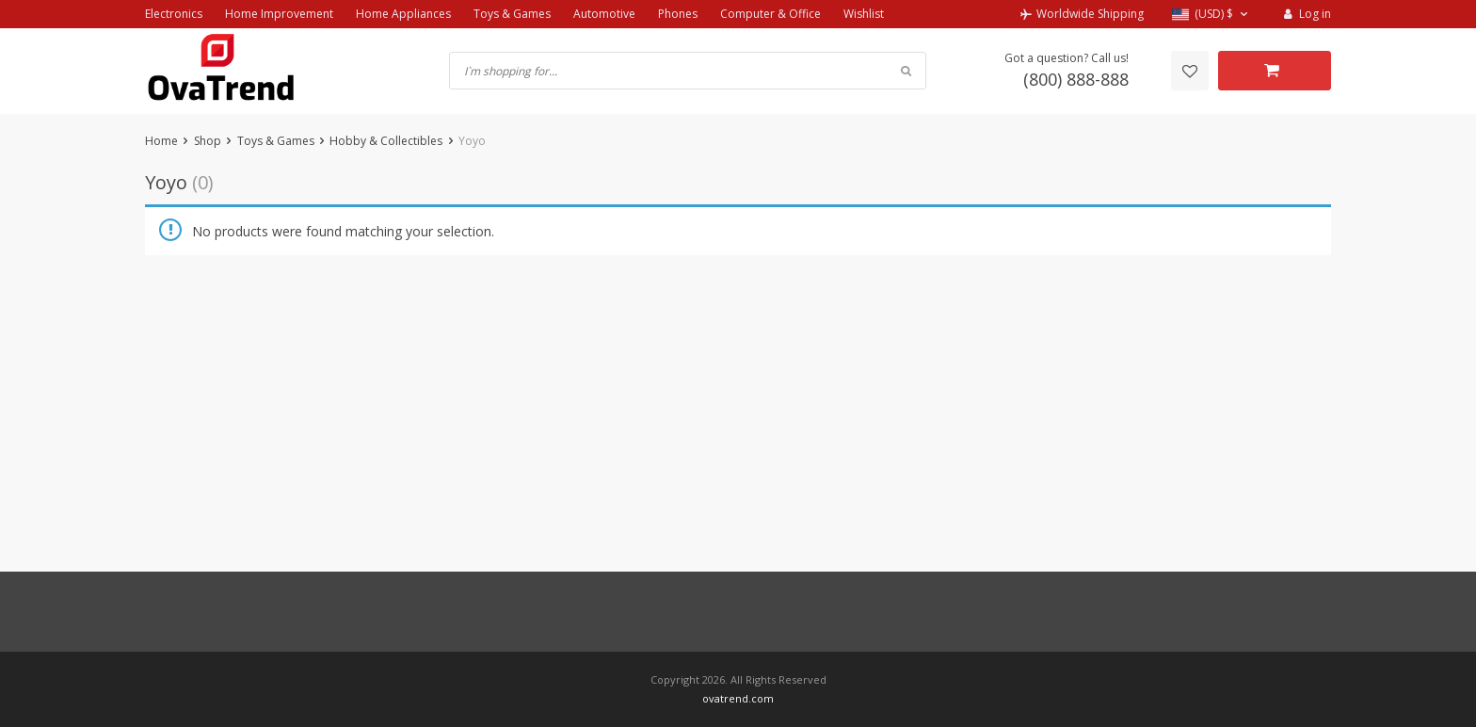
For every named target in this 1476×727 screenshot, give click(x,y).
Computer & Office (770, 14)
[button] (1212, 14)
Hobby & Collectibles (385, 141)
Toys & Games (512, 14)
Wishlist (863, 14)
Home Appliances (403, 14)
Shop (207, 141)
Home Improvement (279, 14)
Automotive (604, 14)
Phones (678, 14)
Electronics (173, 14)
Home (161, 141)
